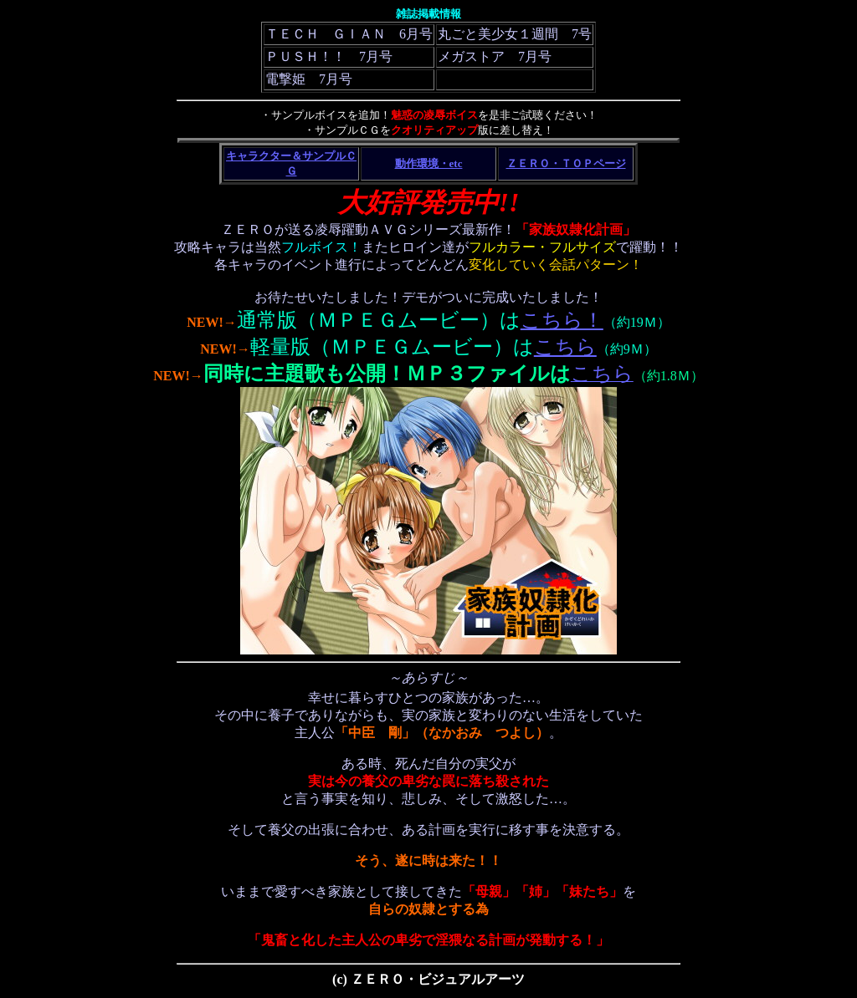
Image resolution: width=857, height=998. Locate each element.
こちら (565, 347)
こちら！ (562, 320)
